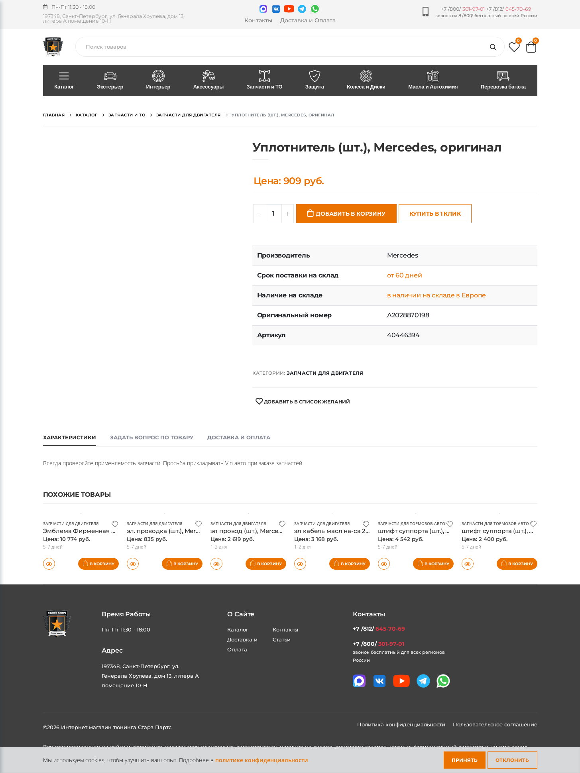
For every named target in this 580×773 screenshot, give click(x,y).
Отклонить (512, 760)
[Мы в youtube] (289, 9)
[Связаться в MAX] (263, 9)
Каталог (64, 80)
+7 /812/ (508, 9)
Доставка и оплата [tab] (238, 437)
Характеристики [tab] (69, 437)
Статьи (282, 639)
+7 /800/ (463, 9)
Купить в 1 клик (435, 213)
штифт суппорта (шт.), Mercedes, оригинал (442, 531)
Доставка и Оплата (308, 20)
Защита (314, 80)
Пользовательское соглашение (495, 724)
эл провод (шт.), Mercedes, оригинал (266, 531)
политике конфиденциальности (261, 760)
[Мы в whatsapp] (315, 9)
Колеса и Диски (366, 80)
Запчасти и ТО (264, 80)
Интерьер (158, 80)
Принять (465, 760)
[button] (514, 49)
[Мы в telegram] (302, 9)
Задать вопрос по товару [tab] (151, 437)
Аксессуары (208, 80)
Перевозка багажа (503, 80)
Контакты (258, 20)
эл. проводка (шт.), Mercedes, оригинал (186, 531)
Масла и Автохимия (433, 80)
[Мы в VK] (276, 9)
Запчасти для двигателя (325, 373)
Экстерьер (110, 80)
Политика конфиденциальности (402, 724)
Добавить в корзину (350, 213)
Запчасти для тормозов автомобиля (420, 523)
